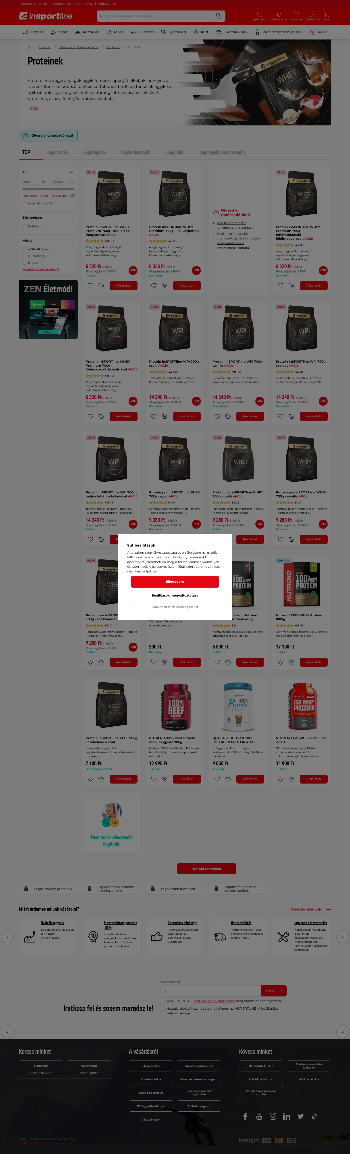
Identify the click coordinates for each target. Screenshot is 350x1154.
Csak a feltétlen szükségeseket (175, 607)
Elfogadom (175, 582)
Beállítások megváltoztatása (175, 595)
